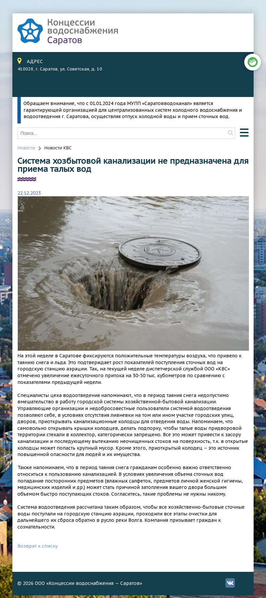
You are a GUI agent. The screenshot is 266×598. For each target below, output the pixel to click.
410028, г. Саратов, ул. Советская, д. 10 (59, 69)
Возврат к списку (37, 546)
